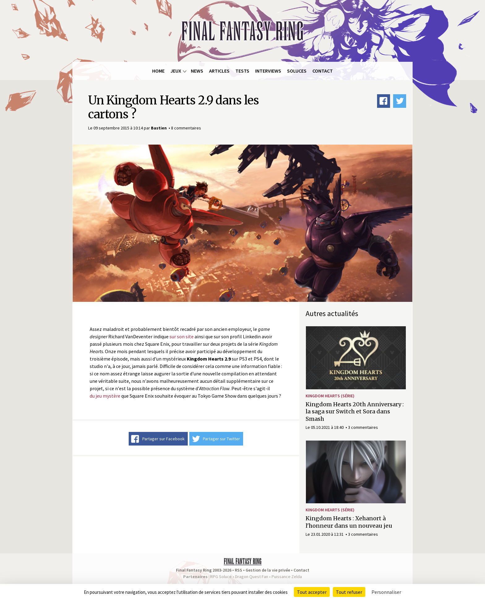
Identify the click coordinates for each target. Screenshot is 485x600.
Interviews (268, 71)
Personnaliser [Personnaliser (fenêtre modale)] (386, 592)
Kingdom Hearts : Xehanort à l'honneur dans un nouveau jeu (349, 522)
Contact (322, 71)
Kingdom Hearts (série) (330, 396)
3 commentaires (363, 427)
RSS (238, 570)
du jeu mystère (105, 396)
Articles (219, 71)
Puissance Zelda (287, 576)
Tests (242, 71)
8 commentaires (186, 128)
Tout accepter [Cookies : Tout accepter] (312, 592)
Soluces (297, 71)
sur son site (182, 336)
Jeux (175, 71)
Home (158, 71)
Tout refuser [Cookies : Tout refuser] (349, 592)
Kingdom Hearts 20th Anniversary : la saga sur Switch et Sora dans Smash (355, 411)
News (197, 71)
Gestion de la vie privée (268, 570)
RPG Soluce (221, 576)
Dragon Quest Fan (251, 576)
